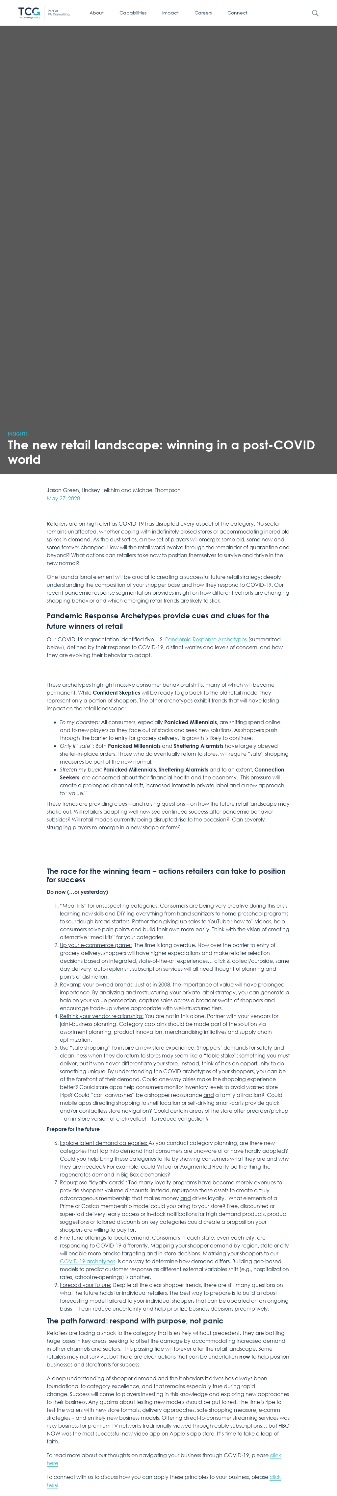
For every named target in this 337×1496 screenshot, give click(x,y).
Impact (170, 13)
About (97, 13)
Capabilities (132, 13)
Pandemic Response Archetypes (206, 639)
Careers (203, 13)
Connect (237, 13)
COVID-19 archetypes (87, 1261)
